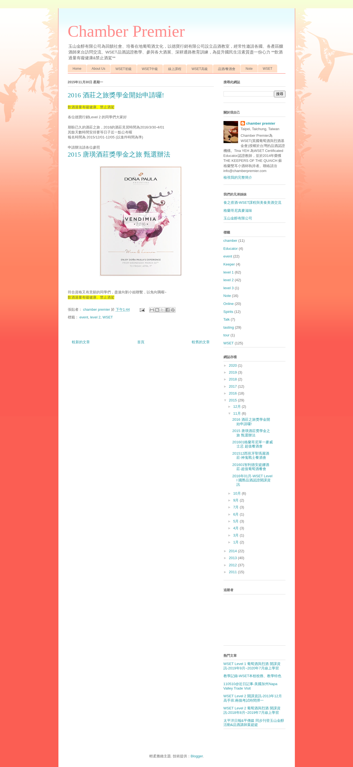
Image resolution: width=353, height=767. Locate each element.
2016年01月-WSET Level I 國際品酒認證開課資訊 (252, 480)
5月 (236, 521)
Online (228, 304)
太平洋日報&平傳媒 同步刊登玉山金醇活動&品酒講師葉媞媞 (253, 722)
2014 (233, 551)
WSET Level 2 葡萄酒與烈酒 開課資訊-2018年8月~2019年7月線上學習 (252, 710)
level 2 (95, 317)
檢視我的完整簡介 (237, 177)
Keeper (229, 264)
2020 (233, 365)
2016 (233, 393)
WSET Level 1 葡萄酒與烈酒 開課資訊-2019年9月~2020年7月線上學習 (252, 666)
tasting (228, 327)
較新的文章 (81, 342)
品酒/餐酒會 (226, 69)
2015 (233, 400)
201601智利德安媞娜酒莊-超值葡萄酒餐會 (250, 467)
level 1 (228, 272)
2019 (233, 372)
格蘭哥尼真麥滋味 (237, 210)
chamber (230, 240)
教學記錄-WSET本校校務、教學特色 (252, 676)
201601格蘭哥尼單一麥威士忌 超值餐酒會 (252, 444)
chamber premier (260, 123)
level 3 (228, 288)
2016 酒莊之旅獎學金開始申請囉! (251, 421)
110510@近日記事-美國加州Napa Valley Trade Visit (250, 686)
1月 (236, 542)
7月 (236, 507)
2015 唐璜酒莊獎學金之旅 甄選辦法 (119, 154)
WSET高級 (200, 69)
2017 (233, 386)
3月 (236, 535)
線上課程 (174, 69)
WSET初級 (123, 69)
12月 (237, 406)
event (83, 317)
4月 (236, 528)
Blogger (197, 756)
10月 (237, 493)
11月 (237, 413)
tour (226, 335)
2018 (233, 379)
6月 (236, 514)
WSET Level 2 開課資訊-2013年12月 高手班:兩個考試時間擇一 (252, 698)
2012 (233, 565)
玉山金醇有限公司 (237, 218)
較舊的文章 (201, 342)
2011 (233, 572)
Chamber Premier (126, 31)
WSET (268, 69)
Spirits (228, 312)
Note (249, 69)
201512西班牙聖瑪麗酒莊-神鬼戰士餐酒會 (250, 455)
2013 (233, 558)
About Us (98, 69)
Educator (230, 248)
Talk (226, 319)
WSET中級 (150, 69)
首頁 (140, 342)
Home (77, 69)
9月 (236, 500)
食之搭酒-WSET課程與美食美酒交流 (252, 202)
